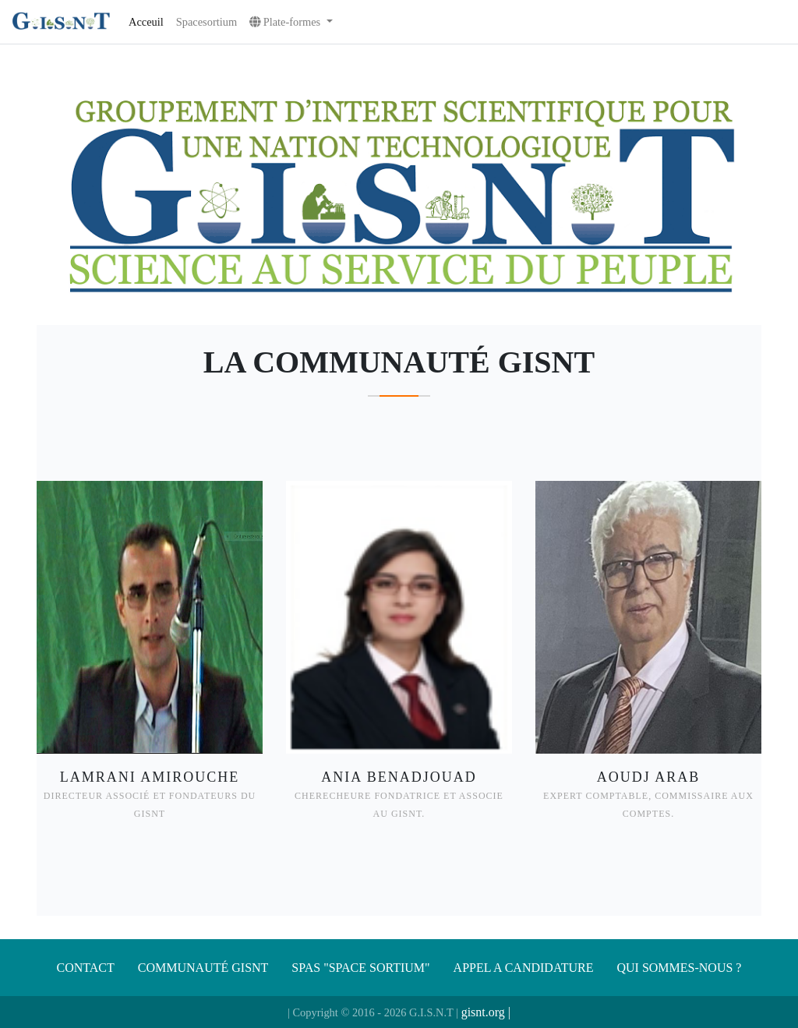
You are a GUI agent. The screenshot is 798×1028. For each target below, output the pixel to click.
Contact (86, 967)
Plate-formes (286, 22)
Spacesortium (206, 22)
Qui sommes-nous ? (678, 967)
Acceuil (146, 22)
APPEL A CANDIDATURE (524, 967)
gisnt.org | (485, 1012)
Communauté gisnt (203, 967)
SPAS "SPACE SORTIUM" (360, 967)
